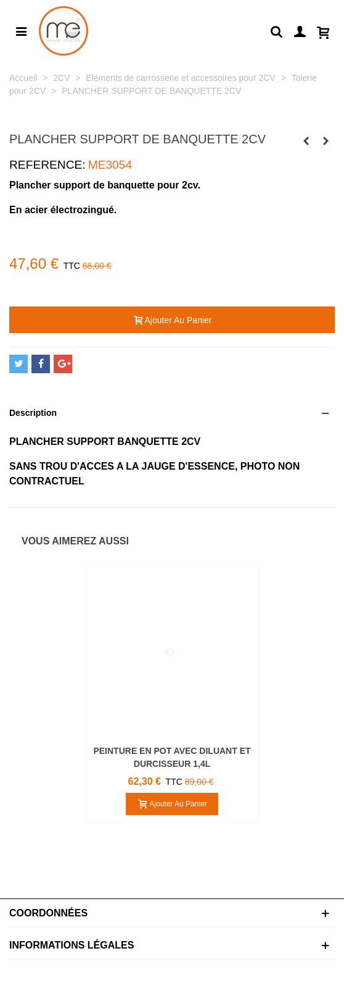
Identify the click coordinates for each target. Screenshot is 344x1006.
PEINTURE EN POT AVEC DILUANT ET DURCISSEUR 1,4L (171, 757)
